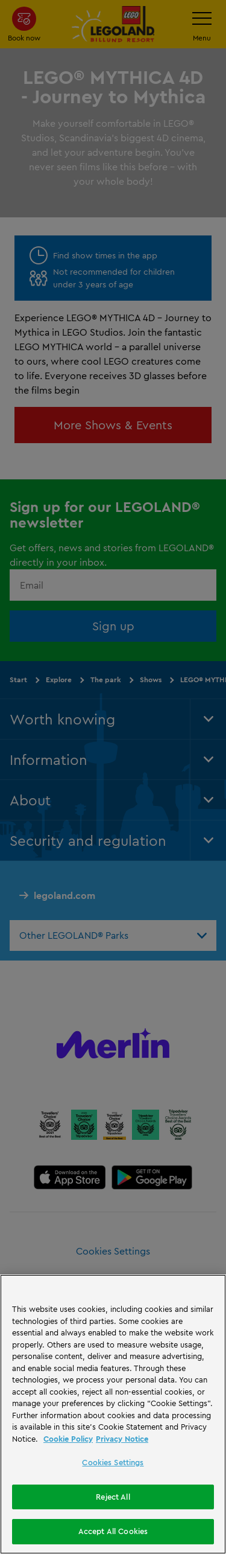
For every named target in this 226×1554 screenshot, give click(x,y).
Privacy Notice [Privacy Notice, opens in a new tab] (122, 1439)
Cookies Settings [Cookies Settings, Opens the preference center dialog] (112, 1462)
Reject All (113, 1496)
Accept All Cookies (113, 1531)
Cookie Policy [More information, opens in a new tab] (68, 1439)
